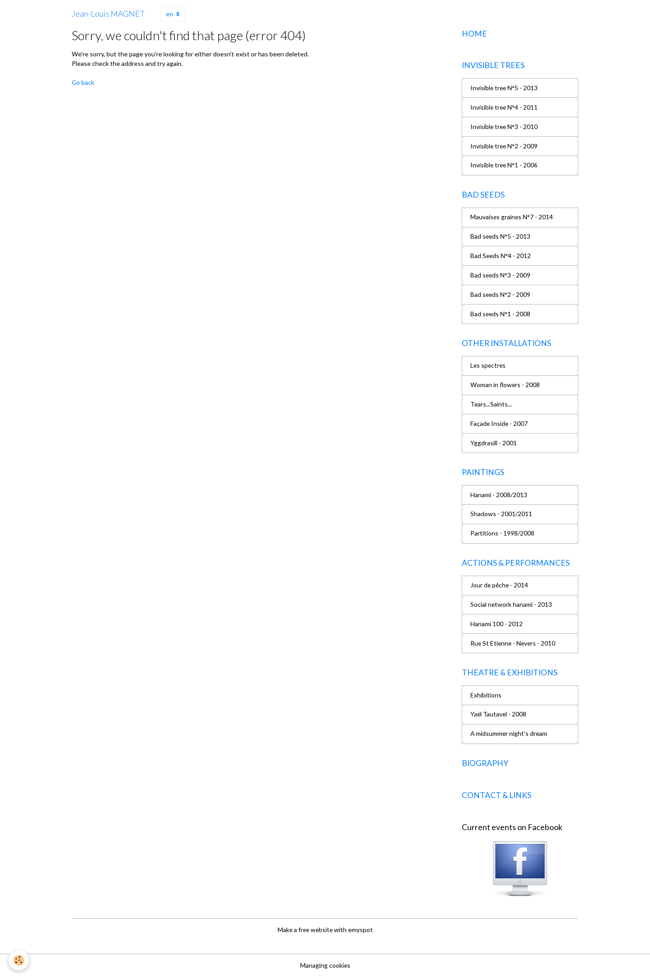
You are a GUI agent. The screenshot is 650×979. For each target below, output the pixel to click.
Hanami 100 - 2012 (496, 626)
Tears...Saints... (491, 406)
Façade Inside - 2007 (499, 425)
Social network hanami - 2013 (511, 607)
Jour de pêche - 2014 (499, 587)
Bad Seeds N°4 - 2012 (501, 257)
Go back (83, 82)
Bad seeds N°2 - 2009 (500, 296)
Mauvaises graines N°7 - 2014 (512, 218)
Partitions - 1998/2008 (502, 535)
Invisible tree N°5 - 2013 (504, 88)
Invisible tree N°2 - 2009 (504, 147)
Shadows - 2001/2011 (501, 516)
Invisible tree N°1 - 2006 (504, 166)
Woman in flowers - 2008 (505, 386)
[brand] (108, 14)
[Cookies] (19, 960)
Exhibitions (485, 698)
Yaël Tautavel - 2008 (498, 717)
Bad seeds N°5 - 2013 (500, 237)
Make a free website (305, 932)
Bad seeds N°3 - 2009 (500, 276)
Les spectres (488, 367)
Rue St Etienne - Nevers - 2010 (513, 646)
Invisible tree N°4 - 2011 (504, 108)
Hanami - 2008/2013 (498, 496)
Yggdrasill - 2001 (493, 444)
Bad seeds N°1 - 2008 (500, 315)
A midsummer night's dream (509, 736)
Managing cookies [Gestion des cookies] (325, 967)
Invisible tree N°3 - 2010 (504, 127)
